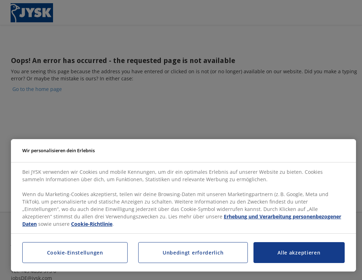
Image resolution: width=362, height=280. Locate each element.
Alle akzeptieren (299, 252)
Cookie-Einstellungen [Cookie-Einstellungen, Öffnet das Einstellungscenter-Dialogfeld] (75, 252)
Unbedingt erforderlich (193, 252)
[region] (183, 205)
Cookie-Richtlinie (91, 224)
